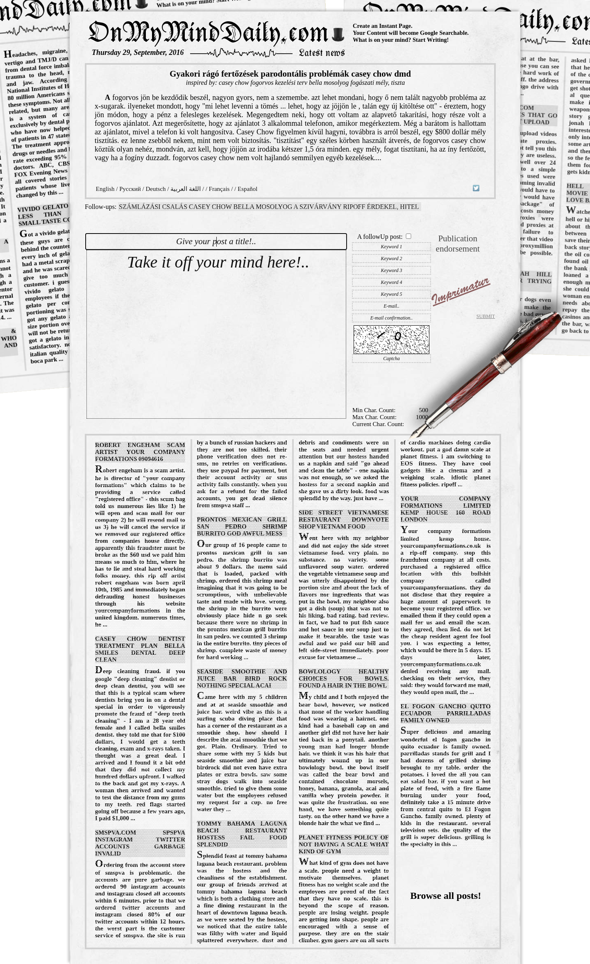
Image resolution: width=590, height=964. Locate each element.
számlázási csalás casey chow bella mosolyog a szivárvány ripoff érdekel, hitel (269, 206)
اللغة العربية (185, 189)
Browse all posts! (445, 895)
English (105, 189)
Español (247, 189)
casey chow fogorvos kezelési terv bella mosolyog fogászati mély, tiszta (312, 82)
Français (219, 189)
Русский (130, 189)
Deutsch (155, 189)
